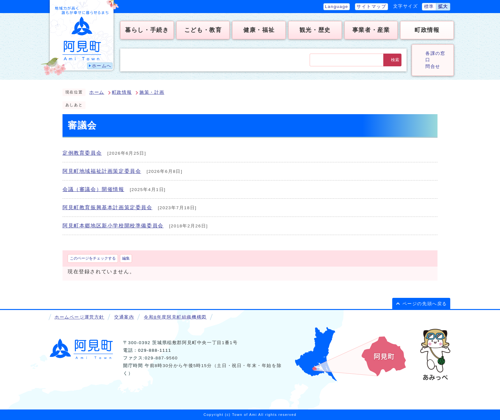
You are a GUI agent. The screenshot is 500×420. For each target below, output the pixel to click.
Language (336, 6)
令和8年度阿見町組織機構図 (175, 317)
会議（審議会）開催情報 (93, 189)
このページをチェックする (93, 258)
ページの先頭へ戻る (424, 303)
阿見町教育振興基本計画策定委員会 (107, 207)
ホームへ (102, 65)
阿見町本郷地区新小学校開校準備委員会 (113, 225)
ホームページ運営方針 (79, 317)
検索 (395, 59)
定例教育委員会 (82, 153)
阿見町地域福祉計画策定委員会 (101, 171)
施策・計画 (151, 92)
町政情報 (122, 92)
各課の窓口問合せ (435, 60)
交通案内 (124, 317)
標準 (429, 6)
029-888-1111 (154, 350)
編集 (126, 258)
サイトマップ (371, 6)
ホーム (96, 92)
